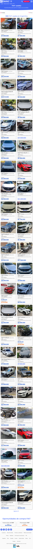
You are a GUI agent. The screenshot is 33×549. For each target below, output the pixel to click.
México (26, 538)
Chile (8, 538)
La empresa (4, 532)
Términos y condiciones (18, 532)
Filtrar (31, 12)
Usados (2, 3)
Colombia (11, 538)
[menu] (32, 1)
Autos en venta (6, 3)
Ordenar (2, 13)
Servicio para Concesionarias (19, 535)
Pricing (7, 535)
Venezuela (18, 541)
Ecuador (16, 538)
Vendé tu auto (26, 1)
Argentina (4, 538)
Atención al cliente (10, 532)
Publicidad (11, 535)
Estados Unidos (21, 538)
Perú (30, 538)
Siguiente (16, 511)
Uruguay (14, 541)
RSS (26, 535)
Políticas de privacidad (27, 532)
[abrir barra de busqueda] (22, 1)
